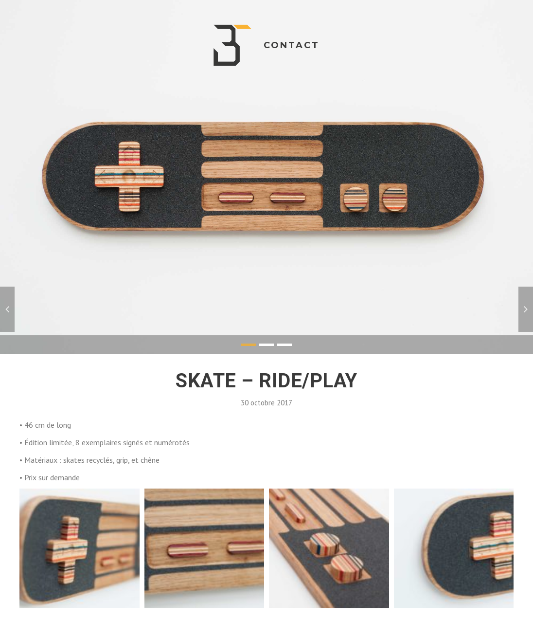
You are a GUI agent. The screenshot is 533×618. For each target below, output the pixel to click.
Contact (292, 45)
